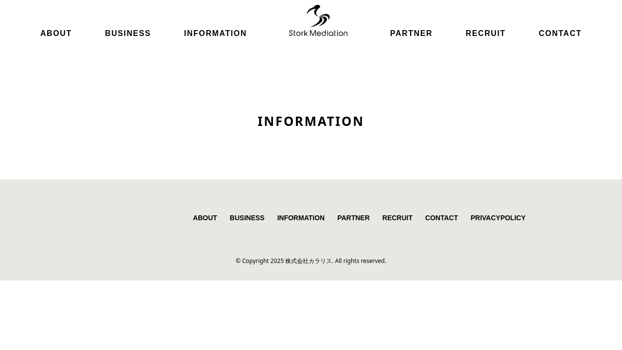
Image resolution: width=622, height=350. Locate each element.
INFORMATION (215, 33)
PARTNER (411, 33)
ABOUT (56, 33)
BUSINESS (128, 33)
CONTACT (560, 33)
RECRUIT (485, 33)
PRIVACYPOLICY (497, 218)
